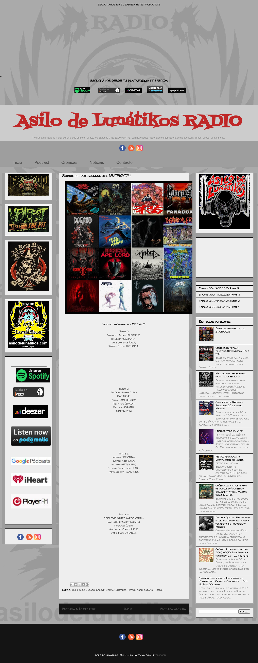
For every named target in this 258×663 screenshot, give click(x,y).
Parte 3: (124, 453)
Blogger (160, 655)
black (82, 590)
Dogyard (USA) (124, 525)
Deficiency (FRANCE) (124, 533)
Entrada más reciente (79, 609)
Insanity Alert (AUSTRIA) (124, 335)
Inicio (17, 162)
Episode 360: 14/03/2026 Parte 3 (219, 294)
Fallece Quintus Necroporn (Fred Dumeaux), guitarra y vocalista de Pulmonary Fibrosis (233, 522)
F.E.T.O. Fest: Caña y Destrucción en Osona (229, 458)
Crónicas (69, 162)
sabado (148, 590)
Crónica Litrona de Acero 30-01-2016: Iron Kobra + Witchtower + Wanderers (232, 552)
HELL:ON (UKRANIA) (124, 339)
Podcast (41, 162)
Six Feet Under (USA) (123, 392)
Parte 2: (124, 389)
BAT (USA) (124, 396)
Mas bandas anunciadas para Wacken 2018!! (231, 375)
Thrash (158, 590)
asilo (75, 590)
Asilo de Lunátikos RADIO (129, 121)
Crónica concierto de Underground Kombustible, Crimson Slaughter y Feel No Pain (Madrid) (223, 581)
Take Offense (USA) (124, 342)
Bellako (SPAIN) (124, 407)
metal (131, 590)
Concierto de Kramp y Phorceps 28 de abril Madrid (229, 405)
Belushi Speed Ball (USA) (124, 468)
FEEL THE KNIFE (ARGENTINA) (124, 518)
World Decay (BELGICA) (124, 346)
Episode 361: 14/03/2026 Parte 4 (219, 288)
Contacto (124, 162)
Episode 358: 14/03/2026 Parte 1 (219, 307)
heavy (109, 590)
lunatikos (120, 590)
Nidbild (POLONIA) (124, 457)
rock (140, 590)
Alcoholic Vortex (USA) (124, 529)
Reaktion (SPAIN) (124, 403)
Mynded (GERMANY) (124, 464)
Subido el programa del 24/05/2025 (230, 329)
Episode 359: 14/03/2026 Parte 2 (219, 301)
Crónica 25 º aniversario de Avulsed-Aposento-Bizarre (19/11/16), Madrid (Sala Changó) (231, 490)
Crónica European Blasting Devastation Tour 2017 (232, 351)
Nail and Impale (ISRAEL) (124, 522)
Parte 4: (124, 514)
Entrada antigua (173, 609)
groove (100, 590)
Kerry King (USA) (124, 461)
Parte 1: (123, 331)
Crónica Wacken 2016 (229, 431)
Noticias (97, 162)
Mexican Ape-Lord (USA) (124, 472)
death (91, 590)
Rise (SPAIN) (124, 411)
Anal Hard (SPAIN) (124, 399)
